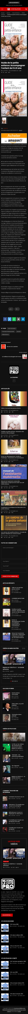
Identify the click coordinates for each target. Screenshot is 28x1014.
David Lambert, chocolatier (16, 693)
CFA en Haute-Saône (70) (17, 983)
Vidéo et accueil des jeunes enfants (14, 5)
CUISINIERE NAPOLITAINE (18, 598)
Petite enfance (5, 334)
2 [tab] (12, 681)
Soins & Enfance (16, 13)
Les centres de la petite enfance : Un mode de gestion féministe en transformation (13, 532)
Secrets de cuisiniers (12, 346)
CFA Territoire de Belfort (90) (18, 961)
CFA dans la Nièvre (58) (16, 935)
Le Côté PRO (5, 70)
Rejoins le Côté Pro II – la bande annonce (13, 668)
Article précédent (6, 342)
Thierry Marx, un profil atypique (17, 704)
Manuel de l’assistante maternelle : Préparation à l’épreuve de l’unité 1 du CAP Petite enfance (12, 482)
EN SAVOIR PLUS (7, 915)
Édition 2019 (6, 861)
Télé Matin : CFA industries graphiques (18, 755)
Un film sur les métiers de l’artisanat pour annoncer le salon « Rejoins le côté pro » (18, 746)
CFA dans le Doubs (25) (16, 994)
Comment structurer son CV (16, 797)
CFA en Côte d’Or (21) (16, 946)
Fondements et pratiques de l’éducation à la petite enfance (13, 508)
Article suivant (23, 352)
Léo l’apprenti (15, 765)
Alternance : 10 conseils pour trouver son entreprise (16, 805)
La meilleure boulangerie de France (11, 356)
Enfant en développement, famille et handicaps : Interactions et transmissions (12, 457)
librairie (18, 331)
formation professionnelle (8, 331)
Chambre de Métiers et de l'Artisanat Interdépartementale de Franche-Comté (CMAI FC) (14, 1010)
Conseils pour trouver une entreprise (16, 828)
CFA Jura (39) (14, 972)
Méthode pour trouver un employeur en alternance (16, 812)
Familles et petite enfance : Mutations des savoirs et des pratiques (12, 432)
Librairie (8, 13)
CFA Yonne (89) (14, 924)
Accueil (2, 13)
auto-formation (11, 328)
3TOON (19, 1011)
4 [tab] (15, 681)
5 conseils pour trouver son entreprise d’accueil (16, 820)
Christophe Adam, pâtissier (17, 715)
